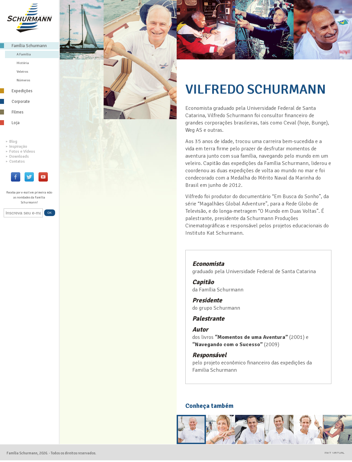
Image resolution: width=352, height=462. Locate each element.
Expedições (16, 91)
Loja (10, 122)
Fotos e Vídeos (20, 151)
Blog (11, 141)
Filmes (12, 112)
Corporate (15, 101)
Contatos (15, 161)
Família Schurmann (23, 45)
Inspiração (16, 146)
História (23, 63)
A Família (24, 54)
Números (23, 80)
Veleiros (22, 71)
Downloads (17, 156)
